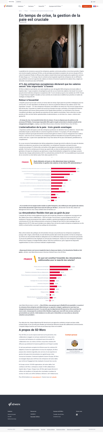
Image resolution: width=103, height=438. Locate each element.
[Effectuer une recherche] (79, 6)
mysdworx (33, 414)
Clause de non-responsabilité (73, 429)
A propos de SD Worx (58, 411)
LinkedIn (54, 377)
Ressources (33, 411)
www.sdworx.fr (36, 377)
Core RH (9, 416)
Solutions (10, 411)
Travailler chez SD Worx (58, 414)
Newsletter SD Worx (35, 416)
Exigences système (60, 429)
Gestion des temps (12, 419)
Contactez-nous (57, 416)
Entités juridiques (51, 429)
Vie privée (43, 429)
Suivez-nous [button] (79, 411)
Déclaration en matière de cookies (31, 429)
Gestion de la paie (12, 414)
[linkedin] (77, 415)
